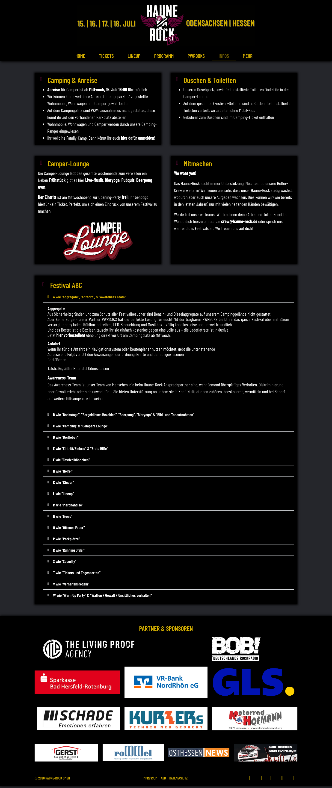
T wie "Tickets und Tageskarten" (77, 574)
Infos (224, 56)
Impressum (146, 780)
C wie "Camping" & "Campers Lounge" (80, 428)
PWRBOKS (196, 56)
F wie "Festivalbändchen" (71, 462)
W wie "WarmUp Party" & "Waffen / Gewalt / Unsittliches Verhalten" (102, 597)
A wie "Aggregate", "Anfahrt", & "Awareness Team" (89, 299)
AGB (163, 780)
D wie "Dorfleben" (66, 439)
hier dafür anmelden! (138, 138)
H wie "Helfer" (63, 473)
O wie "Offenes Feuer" (69, 529)
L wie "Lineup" (63, 495)
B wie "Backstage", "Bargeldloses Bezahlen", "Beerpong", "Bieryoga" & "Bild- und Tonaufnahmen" (123, 416)
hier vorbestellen (70, 337)
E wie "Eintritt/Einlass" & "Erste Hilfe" (80, 450)
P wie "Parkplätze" (66, 541)
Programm (164, 56)
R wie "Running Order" (69, 552)
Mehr (250, 56)
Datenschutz (182, 780)
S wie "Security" (64, 563)
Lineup (134, 56)
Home (80, 56)
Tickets (106, 56)
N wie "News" (62, 518)
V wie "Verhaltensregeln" (71, 586)
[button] (168, 299)
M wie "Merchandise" (68, 507)
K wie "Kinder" (63, 484)
